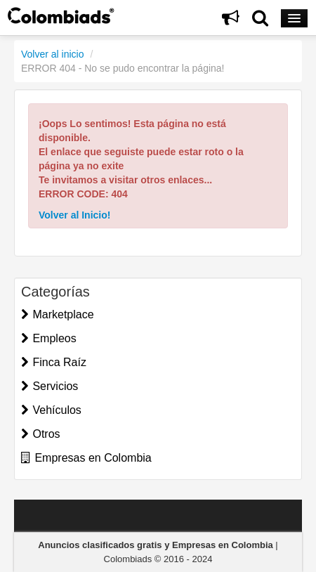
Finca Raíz (53, 362)
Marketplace (57, 314)
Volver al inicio (52, 54)
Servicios (49, 386)
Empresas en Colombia (86, 458)
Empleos (49, 338)
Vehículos (51, 410)
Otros (40, 434)
